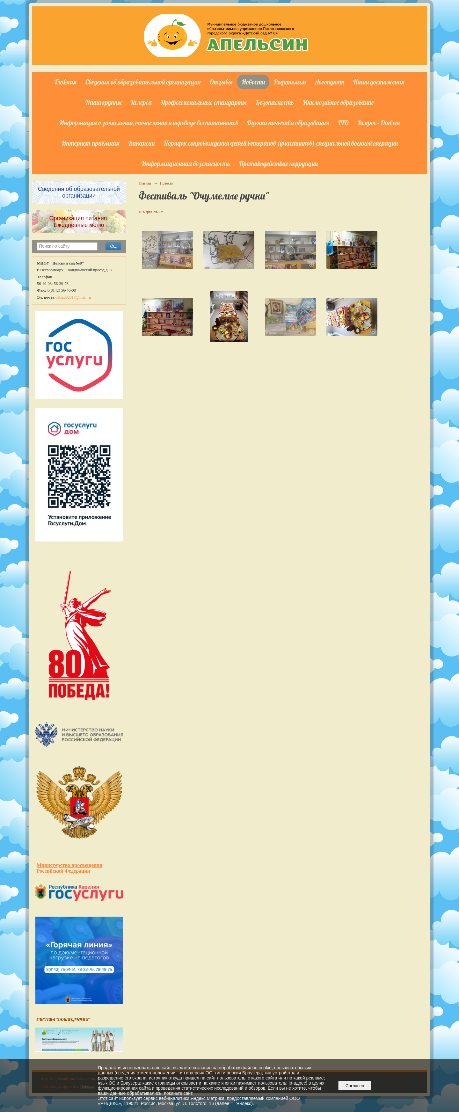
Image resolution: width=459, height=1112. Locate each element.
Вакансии (141, 143)
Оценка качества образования (288, 123)
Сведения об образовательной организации (142, 82)
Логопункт (329, 82)
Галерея (141, 102)
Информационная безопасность (186, 163)
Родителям (290, 82)
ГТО (343, 123)
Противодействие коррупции (278, 163)
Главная (65, 82)
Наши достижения (378, 82)
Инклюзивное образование (338, 102)
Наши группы (103, 102)
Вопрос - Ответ (379, 123)
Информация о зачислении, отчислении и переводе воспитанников (148, 123)
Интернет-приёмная (91, 143)
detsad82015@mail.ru (73, 297)
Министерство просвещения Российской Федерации (69, 868)
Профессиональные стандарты (204, 102)
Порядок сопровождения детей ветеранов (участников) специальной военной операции (281, 143)
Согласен (355, 1085)
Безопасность (275, 102)
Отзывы (221, 82)
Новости (253, 82)
